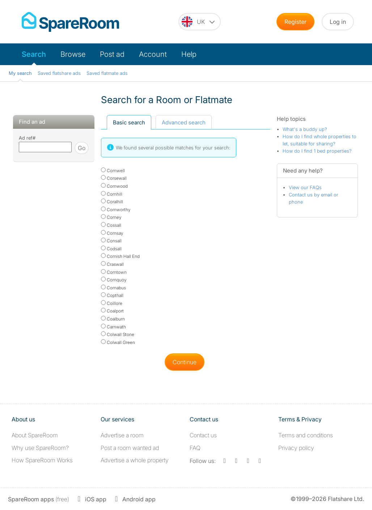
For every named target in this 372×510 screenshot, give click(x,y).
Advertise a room (122, 435)
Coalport (112, 311)
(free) (38, 499)
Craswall (112, 264)
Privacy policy (296, 447)
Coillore (111, 303)
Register (295, 21)
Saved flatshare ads (59, 73)
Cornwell (113, 170)
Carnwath (113, 327)
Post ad (112, 54)
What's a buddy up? (305, 129)
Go (81, 148)
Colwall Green (118, 342)
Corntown (114, 272)
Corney (111, 217)
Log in (338, 21)
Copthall (112, 295)
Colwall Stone (117, 334)
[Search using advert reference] (45, 147)
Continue (184, 362)
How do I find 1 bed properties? (317, 151)
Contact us (203, 435)
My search (20, 73)
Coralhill (112, 201)
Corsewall (114, 178)
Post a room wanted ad (130, 447)
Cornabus (113, 287)
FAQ (195, 447)
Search (34, 54)
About (35, 435)
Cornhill (111, 194)
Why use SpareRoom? (40, 447)
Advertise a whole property (135, 460)
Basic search (129, 122)
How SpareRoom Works (42, 460)
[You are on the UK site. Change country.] (199, 21)
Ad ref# (27, 138)
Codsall (111, 248)
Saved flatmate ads (107, 73)
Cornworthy (116, 209)
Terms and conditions (305, 435)
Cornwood (114, 186)
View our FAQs (305, 187)
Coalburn (113, 319)
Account (153, 54)
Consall (111, 240)
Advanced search (184, 122)
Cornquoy (114, 279)
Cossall (111, 225)
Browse (72, 54)
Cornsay (112, 233)
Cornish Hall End (120, 256)
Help (188, 54)
